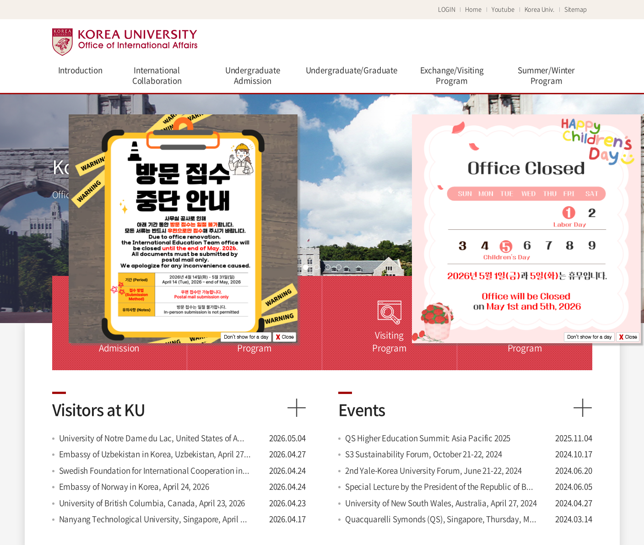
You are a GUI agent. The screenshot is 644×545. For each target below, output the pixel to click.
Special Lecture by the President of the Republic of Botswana (441, 486)
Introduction (80, 70)
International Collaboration (157, 75)
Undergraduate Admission (252, 75)
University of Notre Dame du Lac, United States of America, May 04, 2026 (155, 437)
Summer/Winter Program (546, 75)
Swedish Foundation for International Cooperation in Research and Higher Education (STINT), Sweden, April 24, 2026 (155, 470)
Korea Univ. (539, 9)
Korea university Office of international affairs (124, 42)
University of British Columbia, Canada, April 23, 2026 (152, 502)
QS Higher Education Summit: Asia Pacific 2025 (427, 437)
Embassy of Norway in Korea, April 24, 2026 (134, 486)
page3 (327, 267)
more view (296, 408)
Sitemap (575, 9)
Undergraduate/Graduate (351, 70)
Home (473, 9)
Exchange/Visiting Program (452, 75)
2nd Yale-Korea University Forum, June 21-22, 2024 (433, 470)
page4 (338, 267)
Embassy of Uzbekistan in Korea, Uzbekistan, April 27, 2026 (155, 453)
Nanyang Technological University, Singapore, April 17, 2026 (155, 518)
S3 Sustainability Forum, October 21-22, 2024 (423, 453)
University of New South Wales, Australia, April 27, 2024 (440, 502)
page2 (316, 267)
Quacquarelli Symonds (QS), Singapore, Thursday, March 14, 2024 (441, 518)
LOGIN (446, 9)
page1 (305, 267)
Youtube (503, 9)
